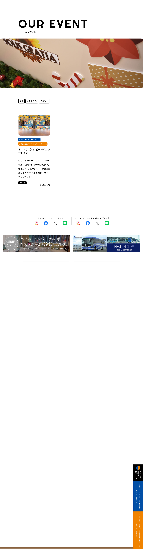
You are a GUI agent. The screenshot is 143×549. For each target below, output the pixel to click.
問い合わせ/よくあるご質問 (46, 266)
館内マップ (97, 279)
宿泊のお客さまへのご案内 (97, 266)
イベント (44, 101)
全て (21, 101)
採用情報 (97, 292)
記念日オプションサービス (46, 292)
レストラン (32, 101)
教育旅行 (46, 279)
